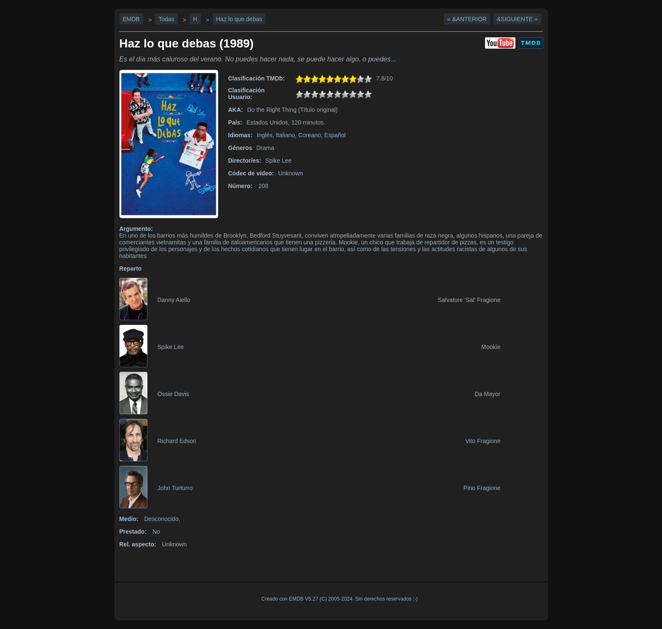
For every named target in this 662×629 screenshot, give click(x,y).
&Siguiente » (517, 19)
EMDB (131, 19)
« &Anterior (467, 19)
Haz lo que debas (239, 19)
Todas (166, 19)
